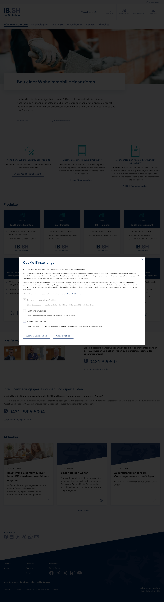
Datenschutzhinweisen (75, 294)
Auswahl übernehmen (36, 336)
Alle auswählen (63, 336)
